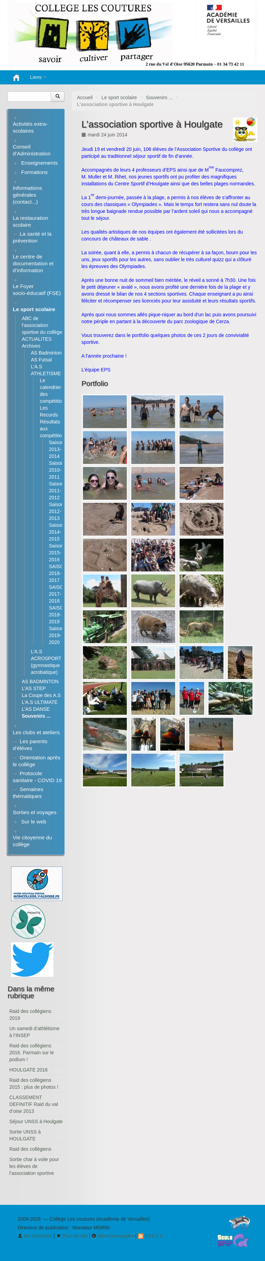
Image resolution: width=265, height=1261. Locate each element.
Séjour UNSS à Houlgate (36, 1121)
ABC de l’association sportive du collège (42, 325)
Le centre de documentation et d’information (33, 263)
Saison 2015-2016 (56, 552)
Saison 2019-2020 (56, 635)
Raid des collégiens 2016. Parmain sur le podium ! (31, 1052)
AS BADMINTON (40, 681)
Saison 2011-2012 (56, 490)
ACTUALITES (36, 339)
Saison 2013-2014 (56, 449)
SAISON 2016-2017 (58, 573)
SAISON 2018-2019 (58, 614)
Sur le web (33, 821)
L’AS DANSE (36, 709)
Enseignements (39, 163)
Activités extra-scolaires (30, 127)
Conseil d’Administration (32, 150)
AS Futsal (41, 359)
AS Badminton (46, 353)
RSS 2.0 (150, 1236)
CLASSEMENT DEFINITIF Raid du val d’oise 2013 (33, 1104)
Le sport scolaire (119, 97)
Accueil (84, 97)
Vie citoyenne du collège (32, 840)
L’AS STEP (34, 688)
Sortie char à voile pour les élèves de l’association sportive (34, 1166)
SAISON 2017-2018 (58, 594)
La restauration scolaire (30, 221)
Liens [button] (38, 77)
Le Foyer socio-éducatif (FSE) (37, 289)
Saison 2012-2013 (56, 511)
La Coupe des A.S (41, 695)
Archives (31, 346)
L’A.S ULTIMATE (40, 702)
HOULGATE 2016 (28, 1070)
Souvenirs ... (159, 97)
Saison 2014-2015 (56, 532)
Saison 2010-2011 (56, 470)
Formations (34, 172)
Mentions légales (112, 1236)
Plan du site (72, 1236)
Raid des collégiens (30, 1149)
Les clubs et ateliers (36, 732)
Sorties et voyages (35, 812)
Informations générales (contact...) (27, 195)
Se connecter (35, 1236)
